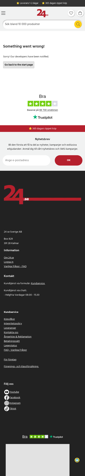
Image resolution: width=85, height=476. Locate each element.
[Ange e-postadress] (26, 160)
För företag (10, 360)
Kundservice (38, 283)
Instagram (14, 403)
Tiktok (12, 409)
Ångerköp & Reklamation (18, 337)
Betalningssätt (12, 341)
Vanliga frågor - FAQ (15, 266)
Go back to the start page (19, 65)
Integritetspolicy (13, 324)
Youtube (14, 392)
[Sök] (42, 24)
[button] (77, 460)
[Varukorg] (80, 13)
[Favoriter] (71, 13)
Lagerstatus (10, 346)
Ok (68, 160)
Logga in (8, 262)
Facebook (14, 398)
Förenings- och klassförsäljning (21, 366)
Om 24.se (9, 258)
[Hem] (42, 13)
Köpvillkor (9, 319)
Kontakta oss (11, 332)
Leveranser (10, 328)
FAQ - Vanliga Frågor (15, 350)
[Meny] (3, 13)
